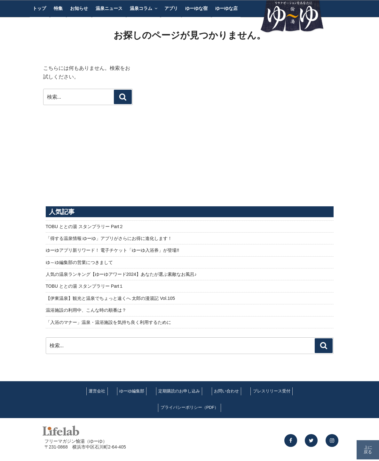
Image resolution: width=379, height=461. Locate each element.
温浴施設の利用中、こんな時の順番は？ (86, 310)
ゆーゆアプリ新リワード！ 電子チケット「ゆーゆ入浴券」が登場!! (112, 250)
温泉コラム (144, 8)
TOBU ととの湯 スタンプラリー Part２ (85, 226)
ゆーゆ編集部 (131, 391)
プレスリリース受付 (271, 391)
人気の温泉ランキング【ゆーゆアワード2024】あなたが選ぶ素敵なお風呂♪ (121, 274)
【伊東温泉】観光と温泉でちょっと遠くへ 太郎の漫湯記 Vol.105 (110, 298)
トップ (39, 8)
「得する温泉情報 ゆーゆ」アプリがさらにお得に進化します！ (109, 238)
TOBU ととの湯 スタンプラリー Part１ (85, 286)
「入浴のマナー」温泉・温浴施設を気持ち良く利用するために (108, 322)
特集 (58, 8)
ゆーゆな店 (226, 8)
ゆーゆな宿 (196, 8)
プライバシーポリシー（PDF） (190, 407)
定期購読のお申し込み (179, 391)
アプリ (171, 8)
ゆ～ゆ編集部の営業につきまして (79, 262)
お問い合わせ (226, 391)
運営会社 (97, 391)
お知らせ (79, 8)
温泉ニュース (109, 8)
